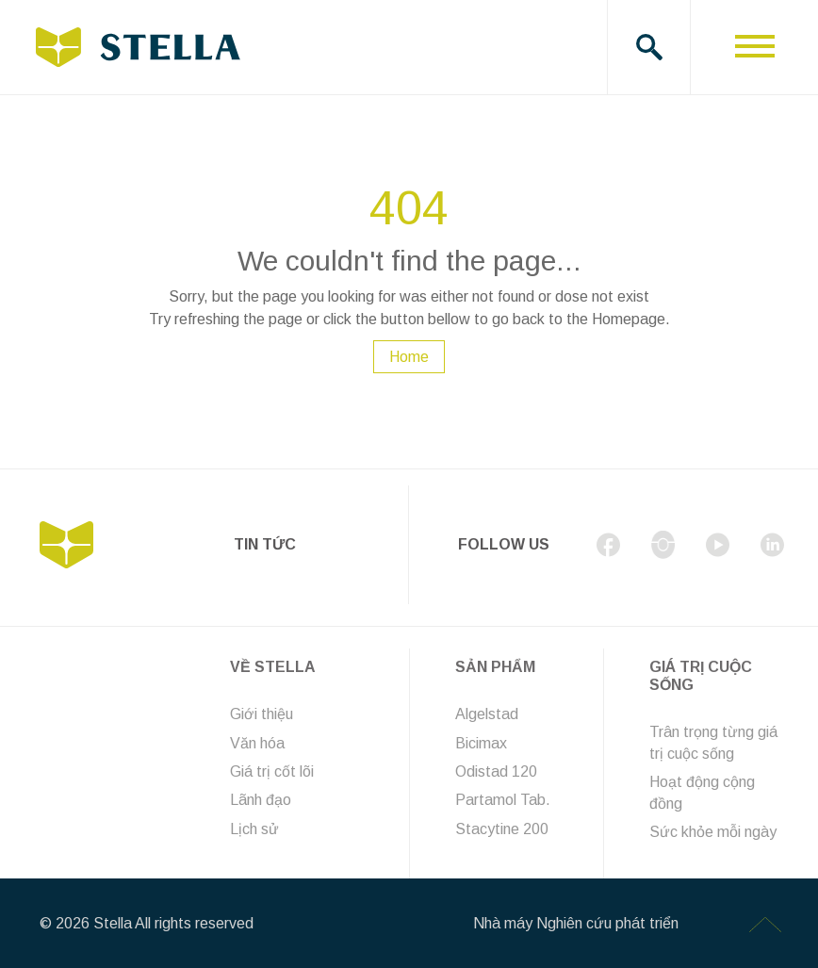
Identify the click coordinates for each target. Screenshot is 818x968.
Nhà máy (502, 923)
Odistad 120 (496, 771)
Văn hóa (257, 743)
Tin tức (265, 544)
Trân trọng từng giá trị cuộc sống (713, 742)
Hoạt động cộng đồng (702, 792)
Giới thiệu (261, 714)
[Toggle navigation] (754, 47)
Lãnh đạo (260, 800)
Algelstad (486, 714)
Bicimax (481, 743)
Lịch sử (254, 829)
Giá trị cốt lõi (272, 771)
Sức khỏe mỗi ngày (713, 832)
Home (409, 357)
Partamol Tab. (502, 800)
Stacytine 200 (501, 829)
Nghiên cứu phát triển (607, 923)
